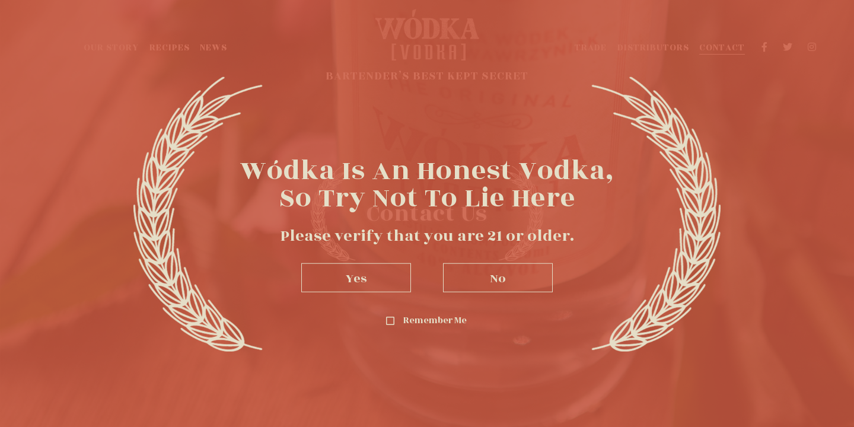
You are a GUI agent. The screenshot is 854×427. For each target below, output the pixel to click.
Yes (356, 277)
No (498, 277)
